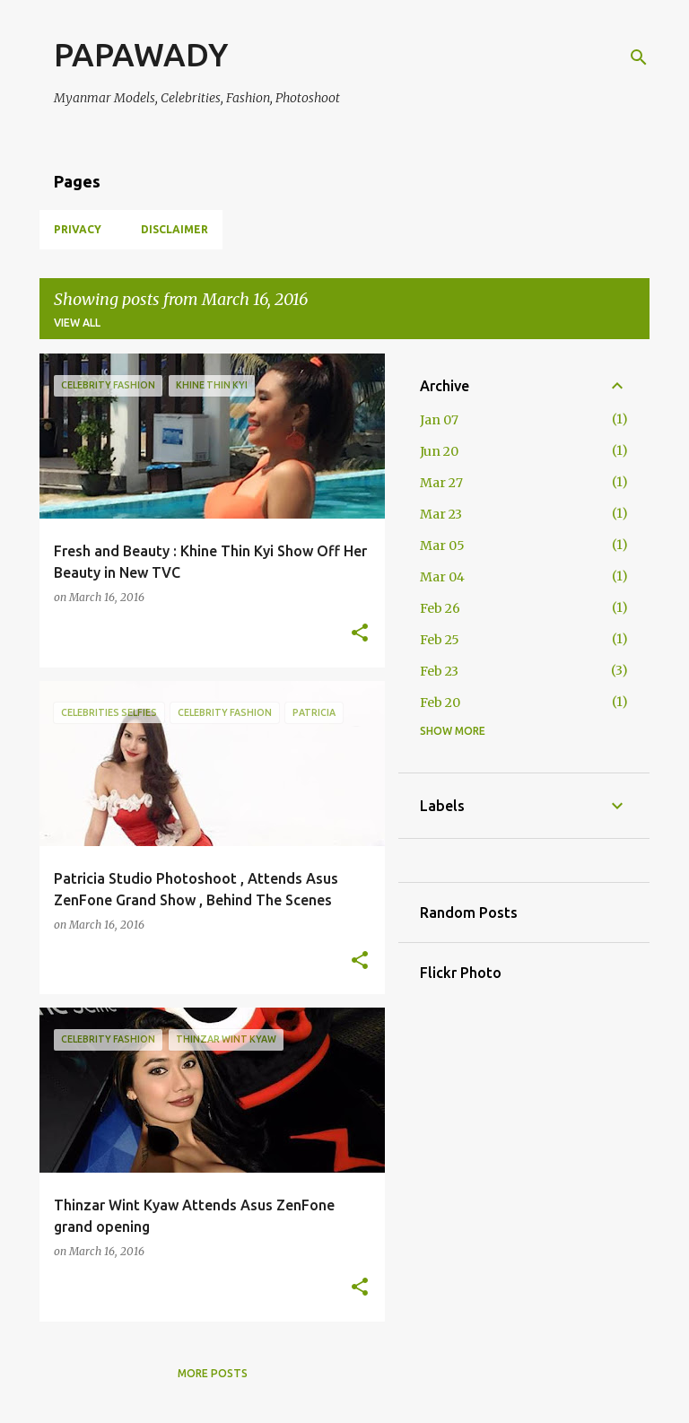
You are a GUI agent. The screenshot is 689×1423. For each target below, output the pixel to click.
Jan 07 (439, 420)
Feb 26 (440, 608)
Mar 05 (442, 545)
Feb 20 (440, 702)
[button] (360, 634)
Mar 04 (442, 577)
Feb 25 (439, 640)
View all (77, 322)
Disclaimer (174, 229)
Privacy (77, 229)
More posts (213, 1373)
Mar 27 (441, 483)
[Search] (639, 57)
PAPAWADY (141, 54)
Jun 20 (439, 451)
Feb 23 (439, 671)
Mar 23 (441, 514)
